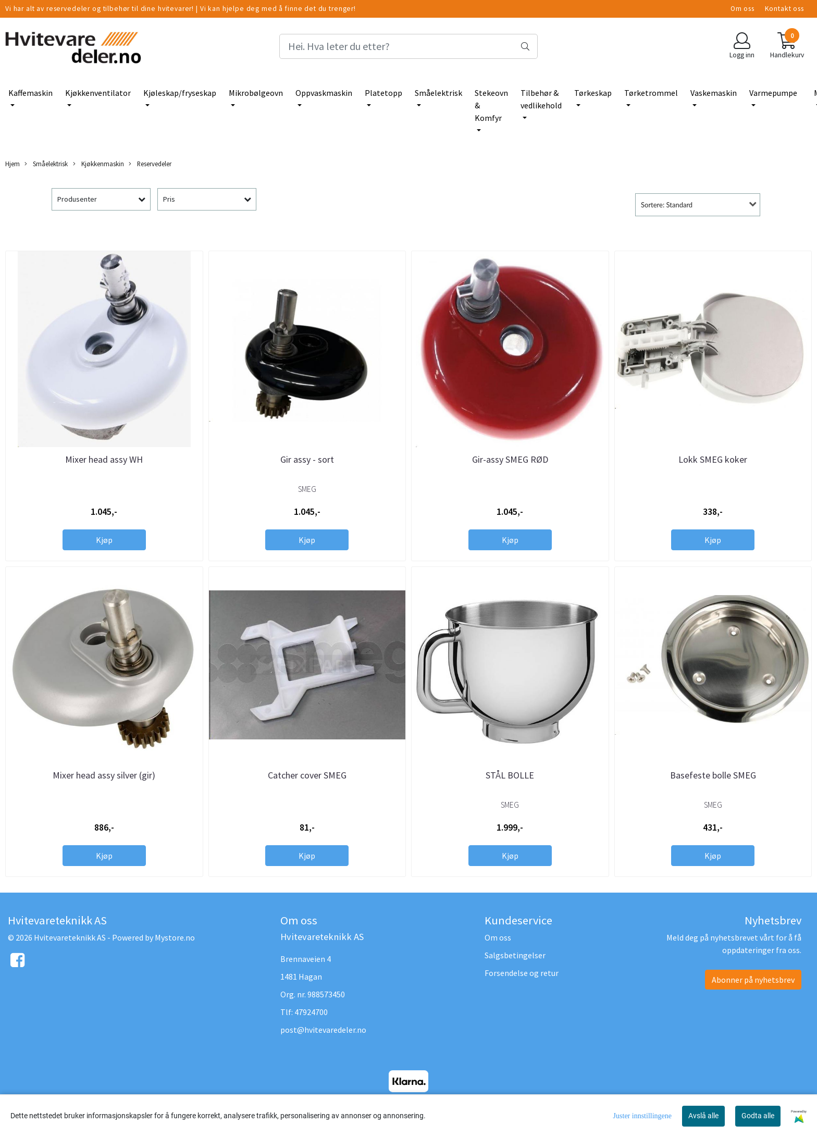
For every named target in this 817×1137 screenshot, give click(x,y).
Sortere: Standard (666, 205)
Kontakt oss (784, 8)
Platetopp (383, 93)
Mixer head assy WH (104, 459)
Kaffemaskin (30, 93)
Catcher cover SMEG (307, 775)
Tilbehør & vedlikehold (541, 99)
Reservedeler (150, 163)
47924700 (311, 1012)
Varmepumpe (773, 93)
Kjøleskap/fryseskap (179, 93)
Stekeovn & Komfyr (491, 105)
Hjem (12, 163)
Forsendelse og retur (522, 973)
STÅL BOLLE (510, 775)
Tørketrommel (651, 93)
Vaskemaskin (713, 93)
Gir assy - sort (307, 459)
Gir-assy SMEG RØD (510, 459)
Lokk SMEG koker (712, 459)
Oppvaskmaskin (323, 93)
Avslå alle (703, 1115)
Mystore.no (175, 937)
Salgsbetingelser (515, 955)
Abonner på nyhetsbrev (753, 979)
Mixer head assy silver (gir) (104, 775)
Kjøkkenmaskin (98, 163)
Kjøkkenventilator (98, 93)
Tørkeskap (593, 93)
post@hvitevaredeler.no (323, 1029)
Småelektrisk (438, 93)
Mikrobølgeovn (256, 93)
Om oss (742, 8)
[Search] (408, 46)
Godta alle (757, 1115)
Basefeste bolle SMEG (713, 775)
